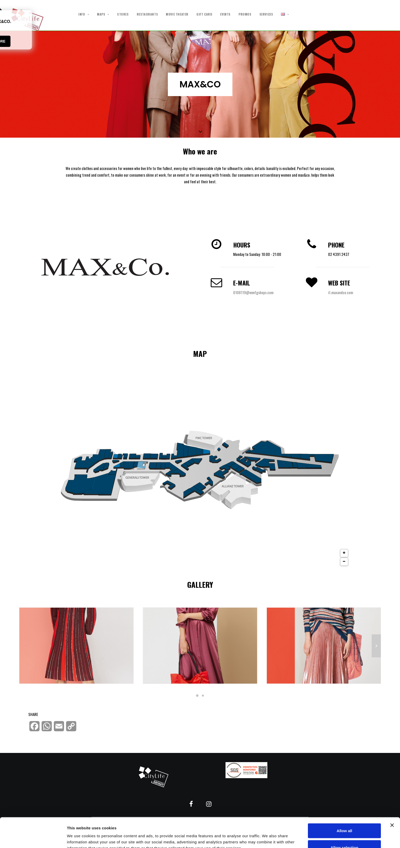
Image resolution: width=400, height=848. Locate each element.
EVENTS (225, 14)
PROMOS (245, 14)
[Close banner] (392, 795)
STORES (123, 14)
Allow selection (344, 818)
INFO (83, 14)
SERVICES (266, 14)
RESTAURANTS (147, 14)
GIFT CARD (204, 14)
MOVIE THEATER (177, 14)
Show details (268, 835)
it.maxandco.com (340, 292)
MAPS (103, 14)
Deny (344, 834)
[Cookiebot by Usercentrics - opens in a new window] (33, 838)
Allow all (344, 801)
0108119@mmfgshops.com (253, 292)
